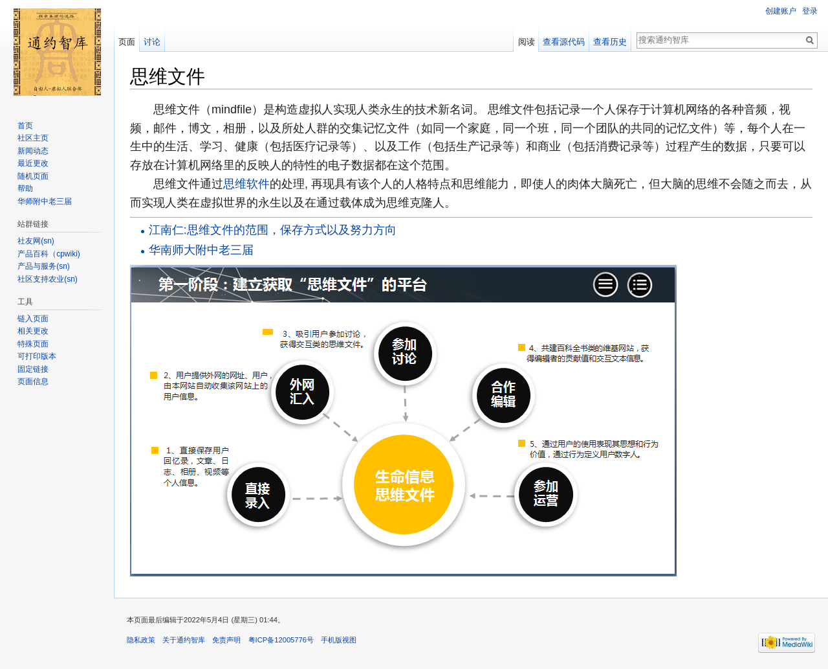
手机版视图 (338, 640)
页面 (126, 42)
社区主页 (33, 137)
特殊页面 (33, 343)
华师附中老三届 (44, 201)
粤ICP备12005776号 (281, 640)
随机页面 (33, 176)
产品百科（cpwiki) (48, 253)
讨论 (152, 42)
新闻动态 (33, 150)
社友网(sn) (35, 240)
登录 (810, 11)
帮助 (25, 188)
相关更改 (33, 330)
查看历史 (610, 42)
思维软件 (246, 183)
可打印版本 (36, 356)
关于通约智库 (183, 640)
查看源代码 (564, 42)
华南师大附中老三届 (201, 250)
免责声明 (226, 640)
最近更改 (33, 163)
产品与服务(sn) (43, 266)
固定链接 (33, 369)
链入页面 (33, 318)
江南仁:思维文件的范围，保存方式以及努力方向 (273, 229)
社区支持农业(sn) (47, 279)
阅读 (526, 42)
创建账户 (780, 11)
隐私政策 (141, 640)
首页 (25, 125)
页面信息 (33, 381)
